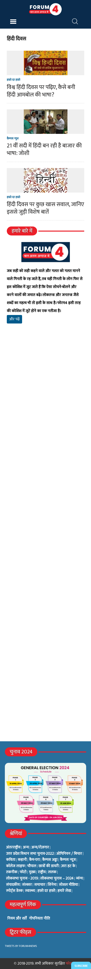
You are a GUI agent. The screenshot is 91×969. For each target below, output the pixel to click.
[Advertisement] (45, 395)
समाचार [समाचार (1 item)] (39, 885)
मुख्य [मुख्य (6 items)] (32, 872)
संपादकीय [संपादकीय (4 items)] (13, 885)
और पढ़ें (14, 319)
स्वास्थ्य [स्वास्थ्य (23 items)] (30, 891)
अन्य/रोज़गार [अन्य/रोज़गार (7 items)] (40, 847)
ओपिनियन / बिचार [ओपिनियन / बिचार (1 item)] (69, 854)
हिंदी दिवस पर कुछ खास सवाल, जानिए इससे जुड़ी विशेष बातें (45, 208)
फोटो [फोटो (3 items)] (23, 872)
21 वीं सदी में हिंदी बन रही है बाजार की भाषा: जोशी (44, 149)
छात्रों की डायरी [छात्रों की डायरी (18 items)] (49, 866)
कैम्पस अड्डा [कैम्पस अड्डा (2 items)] (50, 860)
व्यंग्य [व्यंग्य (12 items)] (79, 878)
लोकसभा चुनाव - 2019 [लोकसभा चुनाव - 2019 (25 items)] (22, 878)
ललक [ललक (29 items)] (52, 872)
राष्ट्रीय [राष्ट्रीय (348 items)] (42, 872)
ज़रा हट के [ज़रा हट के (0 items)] (68, 866)
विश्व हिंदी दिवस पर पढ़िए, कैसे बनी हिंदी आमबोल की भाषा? (41, 91)
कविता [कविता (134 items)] (10, 860)
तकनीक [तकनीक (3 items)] (11, 872)
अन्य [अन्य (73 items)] (26, 847)
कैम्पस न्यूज (12, 138)
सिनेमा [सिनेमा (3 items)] (52, 885)
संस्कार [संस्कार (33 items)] (27, 885)
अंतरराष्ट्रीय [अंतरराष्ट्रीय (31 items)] (13, 847)
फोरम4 (71, 963)
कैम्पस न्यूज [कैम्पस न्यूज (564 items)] (68, 860)
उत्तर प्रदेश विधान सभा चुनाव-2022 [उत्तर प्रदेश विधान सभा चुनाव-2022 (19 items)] (30, 854)
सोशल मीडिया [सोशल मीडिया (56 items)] (68, 885)
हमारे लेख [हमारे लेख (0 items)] (64, 891)
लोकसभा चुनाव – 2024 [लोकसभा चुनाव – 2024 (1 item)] (57, 878)
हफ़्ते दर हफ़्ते (13, 79)
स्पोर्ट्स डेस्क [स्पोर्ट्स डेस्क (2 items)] (14, 891)
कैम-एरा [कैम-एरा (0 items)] (34, 860)
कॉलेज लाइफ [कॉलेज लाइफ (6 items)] (15, 866)
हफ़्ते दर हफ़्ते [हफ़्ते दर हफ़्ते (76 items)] (46, 891)
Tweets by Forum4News (21, 946)
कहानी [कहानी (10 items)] (22, 860)
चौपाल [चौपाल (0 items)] (31, 866)
